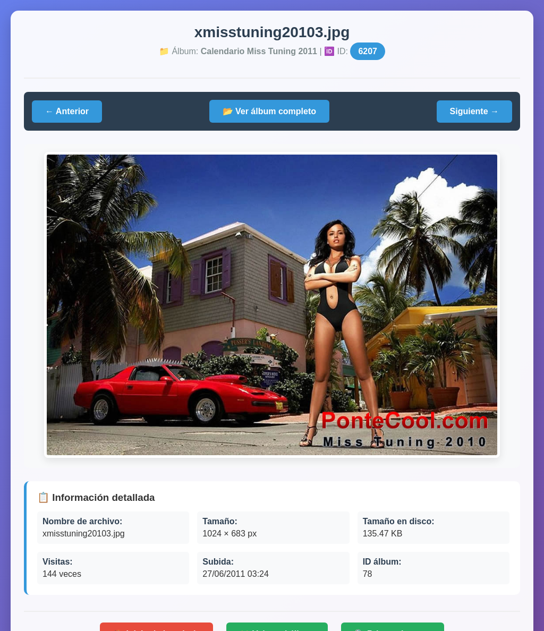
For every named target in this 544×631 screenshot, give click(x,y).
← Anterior (67, 111)
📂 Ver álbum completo (269, 111)
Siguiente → (474, 111)
